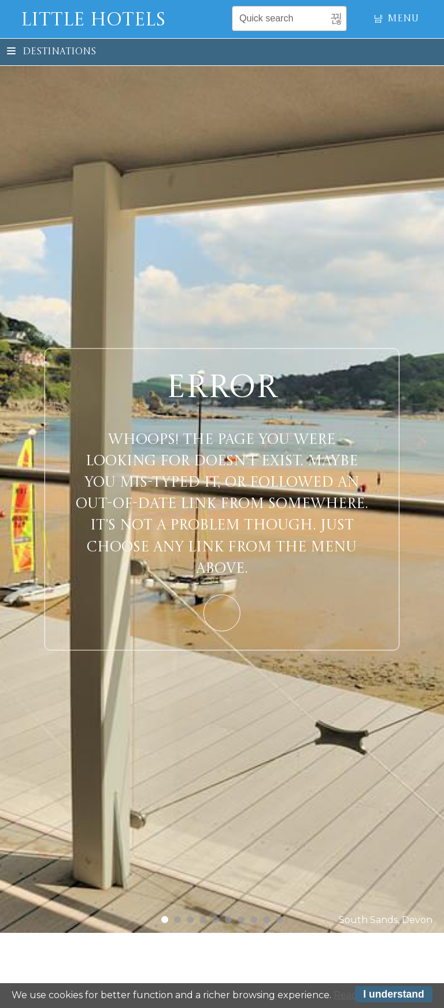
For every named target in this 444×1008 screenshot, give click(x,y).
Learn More (222, 612)
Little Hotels (93, 21)
